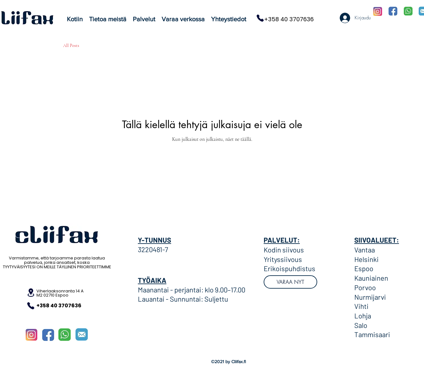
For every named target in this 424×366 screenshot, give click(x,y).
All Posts (71, 45)
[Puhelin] (260, 18)
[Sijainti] (31, 292)
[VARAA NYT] (290, 282)
